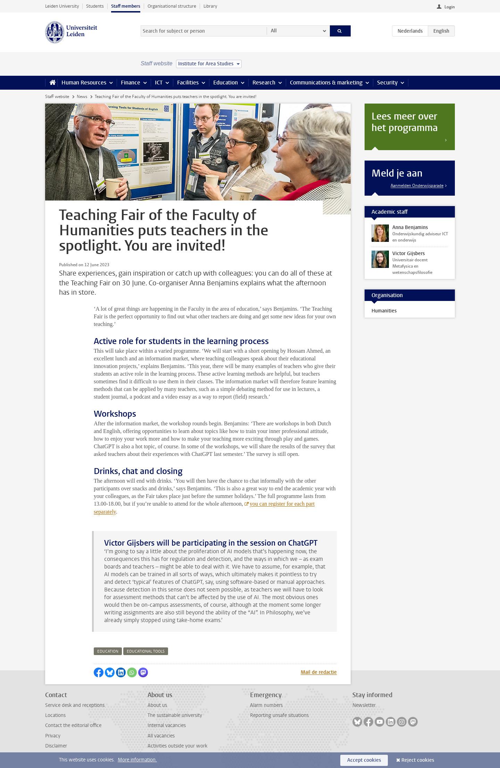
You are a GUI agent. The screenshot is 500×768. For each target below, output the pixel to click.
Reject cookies (417, 760)
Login (449, 7)
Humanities (384, 311)
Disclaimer (56, 746)
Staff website (57, 96)
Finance (130, 82)
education (107, 651)
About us (157, 705)
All (274, 30)
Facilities (188, 82)
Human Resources (83, 82)
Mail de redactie (319, 672)
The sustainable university (175, 715)
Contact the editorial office (73, 725)
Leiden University (62, 6)
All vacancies (161, 736)
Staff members (125, 6)
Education (225, 82)
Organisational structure (172, 6)
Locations (55, 715)
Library (210, 6)
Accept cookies (364, 760)
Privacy (52, 736)
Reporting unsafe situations (279, 715)
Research (263, 82)
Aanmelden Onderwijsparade (417, 185)
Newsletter (364, 705)
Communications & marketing (326, 82)
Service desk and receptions (75, 705)
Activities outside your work (177, 746)
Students (95, 6)
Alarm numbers (266, 705)
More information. (137, 760)
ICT (158, 82)
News (82, 96)
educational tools (146, 651)
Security (387, 82)
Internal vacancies (167, 725)
